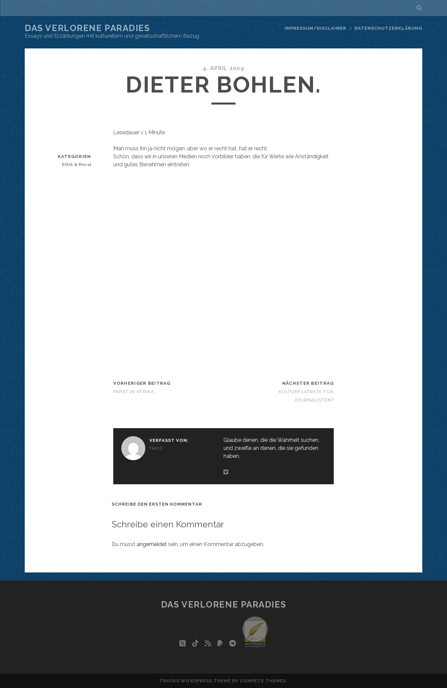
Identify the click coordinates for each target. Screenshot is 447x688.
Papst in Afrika (133, 391)
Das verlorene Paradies (87, 28)
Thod (156, 448)
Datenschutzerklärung (388, 28)
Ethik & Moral (76, 164)
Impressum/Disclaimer (316, 28)
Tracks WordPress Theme (195, 680)
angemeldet (152, 544)
